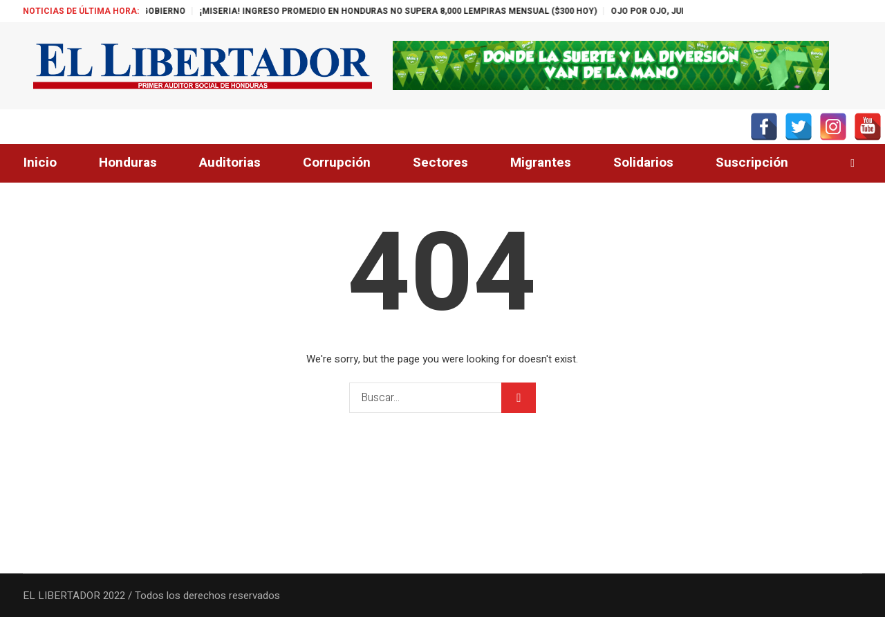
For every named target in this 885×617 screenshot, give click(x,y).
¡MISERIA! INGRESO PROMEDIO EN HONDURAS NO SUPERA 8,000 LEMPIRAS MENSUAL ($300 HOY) (413, 11)
